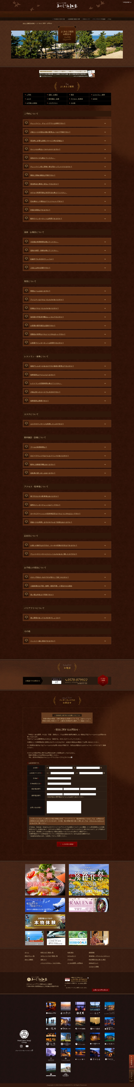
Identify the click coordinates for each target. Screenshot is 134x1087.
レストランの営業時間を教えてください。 (46, 383)
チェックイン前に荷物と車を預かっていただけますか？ (51, 167)
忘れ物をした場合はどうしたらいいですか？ (47, 201)
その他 (73, 103)
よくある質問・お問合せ (75, 963)
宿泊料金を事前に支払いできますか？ (44, 184)
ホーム (28, 14)
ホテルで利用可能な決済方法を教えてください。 (48, 193)
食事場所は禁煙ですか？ (39, 401)
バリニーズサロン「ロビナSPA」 (51, 963)
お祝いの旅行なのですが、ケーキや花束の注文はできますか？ (53, 545)
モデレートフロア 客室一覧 (49, 956)
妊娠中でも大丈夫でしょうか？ (42, 259)
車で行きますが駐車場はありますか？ (44, 496)
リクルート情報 (94, 966)
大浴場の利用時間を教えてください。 (44, 242)
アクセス (94, 14)
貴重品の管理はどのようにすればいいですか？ (48, 334)
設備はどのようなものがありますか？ (44, 308)
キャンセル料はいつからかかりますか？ (45, 149)
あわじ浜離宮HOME (29, 23)
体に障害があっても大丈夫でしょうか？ (45, 618)
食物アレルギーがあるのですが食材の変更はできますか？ (52, 366)
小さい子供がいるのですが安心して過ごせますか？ (49, 577)
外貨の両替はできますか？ (40, 210)
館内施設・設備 (54, 99)
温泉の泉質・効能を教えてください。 (44, 250)
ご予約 (29, 94)
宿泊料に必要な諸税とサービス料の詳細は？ (47, 141)
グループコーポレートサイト (24, 1050)
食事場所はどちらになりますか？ (42, 375)
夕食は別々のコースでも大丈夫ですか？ (45, 392)
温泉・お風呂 (53, 94)
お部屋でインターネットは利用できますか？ (47, 343)
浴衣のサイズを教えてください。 (42, 158)
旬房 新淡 (73, 14)
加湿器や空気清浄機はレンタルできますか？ (47, 317)
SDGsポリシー (93, 963)
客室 (51, 14)
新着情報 (91, 952)
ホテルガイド (83, 14)
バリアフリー (53, 103)
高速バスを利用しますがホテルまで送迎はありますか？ (51, 522)
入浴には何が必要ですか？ (40, 268)
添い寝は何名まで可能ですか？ (42, 595)
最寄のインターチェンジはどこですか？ (45, 505)
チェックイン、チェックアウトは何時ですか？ (48, 123)
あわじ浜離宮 (40, 14)
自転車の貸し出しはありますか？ (42, 473)
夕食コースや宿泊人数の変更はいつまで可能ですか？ (50, 132)
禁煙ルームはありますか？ (40, 291)
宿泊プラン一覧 (30, 956)
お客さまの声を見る (100, 990)
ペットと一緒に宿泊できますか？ (42, 641)
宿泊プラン (105, 14)
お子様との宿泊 (32, 103)
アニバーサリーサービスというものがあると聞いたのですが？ (53, 554)
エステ (29, 99)
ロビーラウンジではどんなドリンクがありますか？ (49, 456)
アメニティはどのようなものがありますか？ (47, 300)
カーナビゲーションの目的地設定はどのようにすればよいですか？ (55, 514)
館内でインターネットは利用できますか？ (46, 219)
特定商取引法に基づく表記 (97, 959)
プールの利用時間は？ (38, 447)
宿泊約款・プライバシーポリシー (99, 956)
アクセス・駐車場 (77, 99)
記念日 (95, 99)
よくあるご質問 (82, 983)
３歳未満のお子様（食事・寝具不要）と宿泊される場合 (51, 586)
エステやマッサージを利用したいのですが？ (47, 424)
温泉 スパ (62, 14)
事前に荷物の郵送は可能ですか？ (42, 175)
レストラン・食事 (99, 94)
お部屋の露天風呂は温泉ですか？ (42, 326)
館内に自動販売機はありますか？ (42, 464)
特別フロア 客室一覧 (47, 952)
